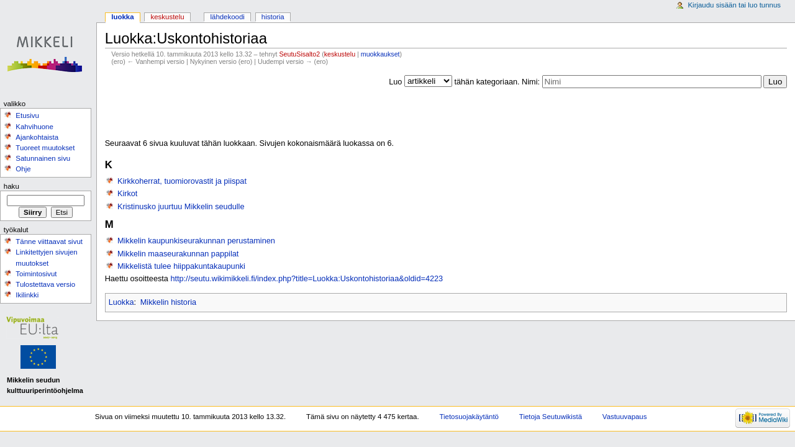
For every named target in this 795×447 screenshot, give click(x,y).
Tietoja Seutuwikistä (550, 416)
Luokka (121, 302)
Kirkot (127, 193)
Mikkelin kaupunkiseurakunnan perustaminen (196, 241)
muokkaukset (380, 54)
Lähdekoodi (227, 16)
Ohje (23, 169)
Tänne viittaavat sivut (49, 241)
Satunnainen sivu (43, 158)
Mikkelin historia (168, 302)
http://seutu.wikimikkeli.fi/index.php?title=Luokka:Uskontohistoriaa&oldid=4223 (306, 278)
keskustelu (339, 54)
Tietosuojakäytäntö (469, 416)
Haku (11, 186)
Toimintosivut (36, 274)
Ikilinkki (27, 295)
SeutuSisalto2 (299, 54)
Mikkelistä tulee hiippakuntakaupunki (181, 266)
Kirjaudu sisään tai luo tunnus (734, 5)
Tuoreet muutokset (45, 147)
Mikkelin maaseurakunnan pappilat (177, 254)
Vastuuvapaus (624, 416)
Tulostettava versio (45, 284)
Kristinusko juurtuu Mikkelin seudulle (181, 206)
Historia (272, 16)
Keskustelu (167, 16)
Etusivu (27, 115)
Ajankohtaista (37, 137)
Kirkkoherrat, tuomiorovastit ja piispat (182, 181)
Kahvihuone (34, 126)
